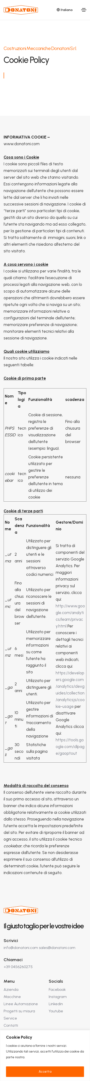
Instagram (58, 996)
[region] (45, 1055)
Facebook (57, 989)
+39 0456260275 (18, 967)
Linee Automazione (21, 1004)
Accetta (45, 1072)
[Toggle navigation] (83, 9)
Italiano (65, 10)
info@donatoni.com (21, 947)
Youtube (56, 1011)
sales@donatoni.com (57, 947)
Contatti (11, 1025)
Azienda (11, 989)
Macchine (12, 996)
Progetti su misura (19, 1011)
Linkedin (56, 1004)
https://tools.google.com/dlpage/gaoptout (70, 746)
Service (10, 1018)
